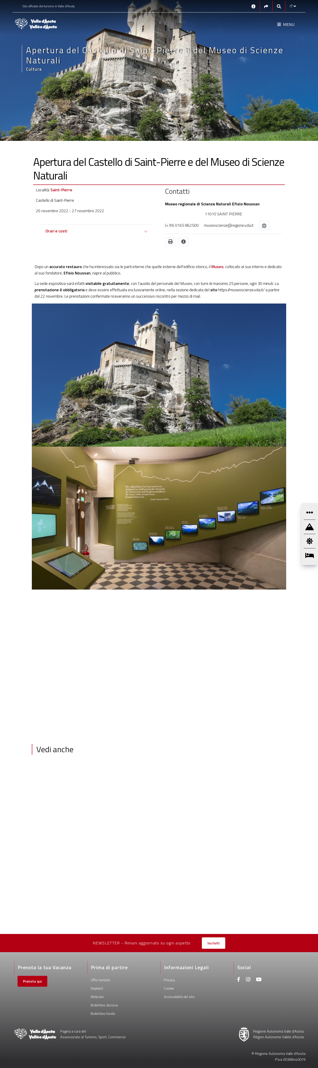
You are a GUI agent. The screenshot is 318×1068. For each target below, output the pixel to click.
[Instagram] (248, 980)
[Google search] (279, 6)
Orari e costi (56, 231)
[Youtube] (258, 980)
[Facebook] (238, 980)
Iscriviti (214, 943)
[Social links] (266, 6)
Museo (217, 267)
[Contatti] (253, 6)
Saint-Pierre (61, 190)
